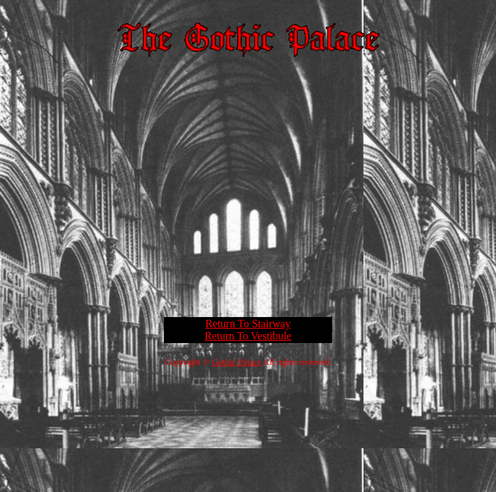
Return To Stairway (248, 323)
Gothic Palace (237, 362)
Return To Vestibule (247, 336)
